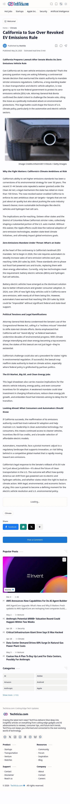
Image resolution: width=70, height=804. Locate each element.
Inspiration (43, 756)
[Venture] (20, 614)
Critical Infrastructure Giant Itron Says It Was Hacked (34, 632)
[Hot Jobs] (8, 11)
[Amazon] (18, 682)
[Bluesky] (35, 737)
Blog (40, 760)
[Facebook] (15, 737)
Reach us (8, 778)
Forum (41, 753)
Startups (8, 749)
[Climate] (8, 513)
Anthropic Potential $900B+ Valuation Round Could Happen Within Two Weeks (33, 620)
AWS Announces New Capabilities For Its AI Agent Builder (36, 600)
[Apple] (51, 688)
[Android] (51, 682)
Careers (41, 778)
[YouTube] (5, 737)
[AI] (18, 597)
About (41, 771)
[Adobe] (51, 675)
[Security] (43, 11)
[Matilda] (17, 45)
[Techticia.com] (18, 4)
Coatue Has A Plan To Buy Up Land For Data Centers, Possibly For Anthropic (34, 658)
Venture (8, 756)
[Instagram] (30, 737)
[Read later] (56, 46)
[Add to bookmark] (64, 560)
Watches (8, 760)
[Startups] (19, 11)
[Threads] (25, 737)
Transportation (11, 753)
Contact (7, 771)
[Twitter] (10, 737)
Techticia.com (18, 785)
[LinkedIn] (20, 737)
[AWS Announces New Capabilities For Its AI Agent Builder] (35, 575)
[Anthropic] (18, 688)
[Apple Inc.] (31, 11)
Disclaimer (9, 775)
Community (43, 749)
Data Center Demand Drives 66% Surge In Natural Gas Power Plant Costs (34, 644)
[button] (4, 4)
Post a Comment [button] (35, 539)
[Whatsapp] (40, 737)
